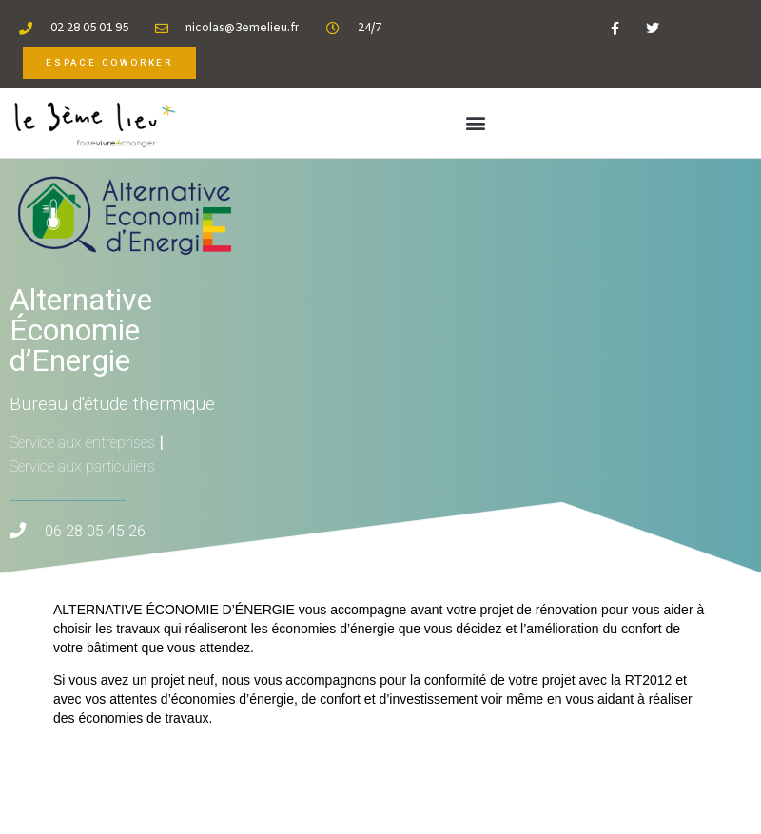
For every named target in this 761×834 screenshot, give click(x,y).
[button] (476, 123)
